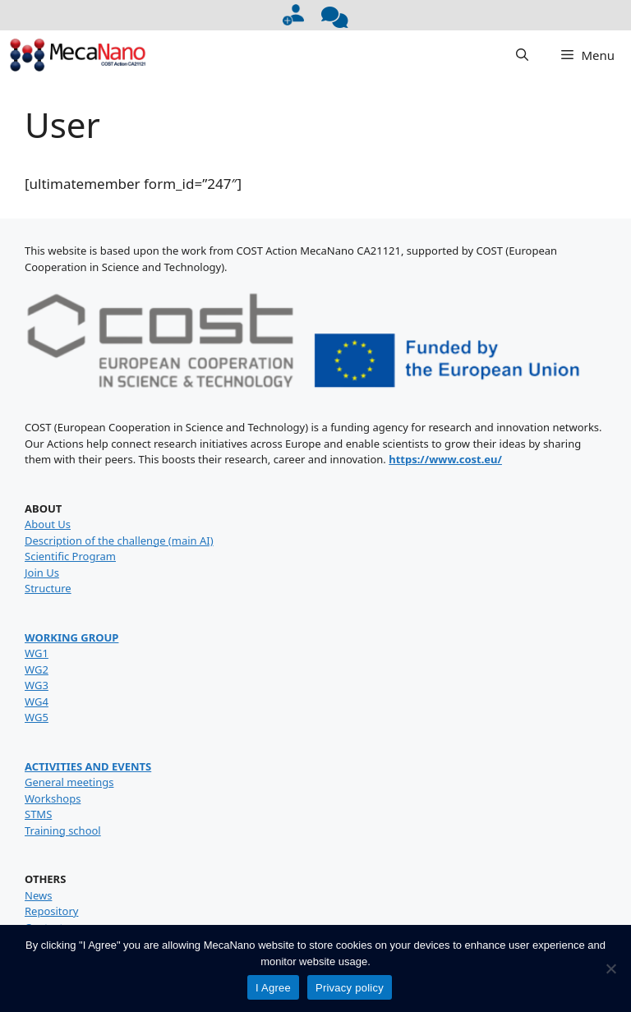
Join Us (42, 572)
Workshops (53, 798)
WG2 (36, 669)
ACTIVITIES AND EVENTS (88, 766)
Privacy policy (350, 988)
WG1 (36, 653)
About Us (48, 524)
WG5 (36, 717)
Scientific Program (70, 556)
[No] (610, 968)
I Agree (273, 988)
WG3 (36, 685)
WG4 (36, 701)
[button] (522, 55)
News (38, 895)
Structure (48, 588)
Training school (63, 830)
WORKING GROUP (71, 637)
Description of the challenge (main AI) (119, 540)
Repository (51, 911)
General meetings (69, 782)
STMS (38, 814)
